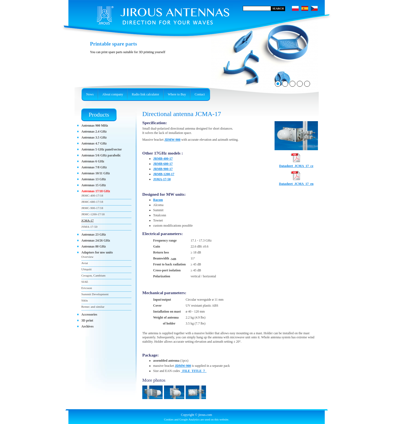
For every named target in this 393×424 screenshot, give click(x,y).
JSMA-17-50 (162, 179)
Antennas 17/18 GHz (95, 191)
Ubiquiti (86, 269)
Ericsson (86, 288)
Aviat (84, 263)
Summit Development (94, 294)
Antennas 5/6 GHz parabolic (101, 155)
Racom (158, 200)
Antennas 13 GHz (93, 179)
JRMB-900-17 (163, 169)
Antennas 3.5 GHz (94, 137)
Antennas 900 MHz (94, 125)
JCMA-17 (87, 220)
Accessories (89, 314)
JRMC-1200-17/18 (93, 214)
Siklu (84, 300)
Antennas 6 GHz (92, 161)
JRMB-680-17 (163, 164)
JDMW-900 (172, 140)
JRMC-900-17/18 (92, 208)
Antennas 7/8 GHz (94, 167)
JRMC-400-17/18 (92, 195)
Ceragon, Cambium (93, 275)
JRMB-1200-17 (163, 174)
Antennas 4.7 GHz (94, 143)
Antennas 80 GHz (93, 246)
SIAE (84, 281)
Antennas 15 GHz (93, 185)
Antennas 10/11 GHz (95, 173)
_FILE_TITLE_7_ (194, 371)
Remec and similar (92, 306)
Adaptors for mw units (97, 252)
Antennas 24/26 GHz (95, 240)
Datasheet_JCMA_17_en (296, 182)
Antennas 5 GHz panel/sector (101, 149)
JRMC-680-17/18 (92, 201)
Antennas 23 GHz (93, 234)
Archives (87, 326)
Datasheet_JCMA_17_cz (296, 164)
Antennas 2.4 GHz (94, 131)
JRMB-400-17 (163, 158)
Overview (87, 256)
